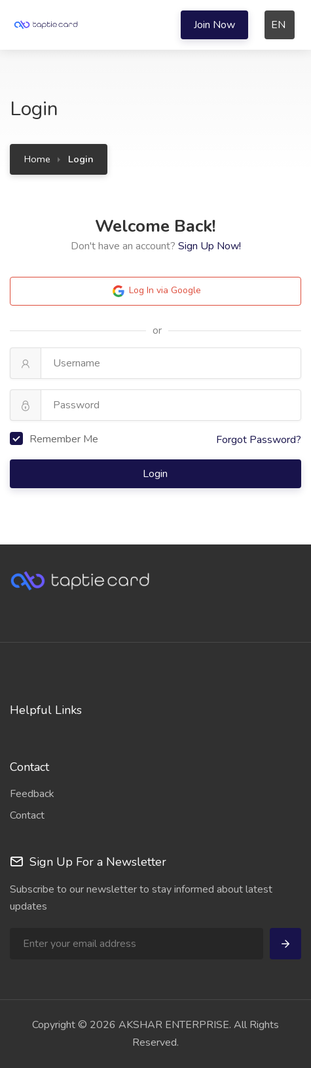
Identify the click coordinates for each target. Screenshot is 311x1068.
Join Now (214, 25)
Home (37, 159)
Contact (27, 815)
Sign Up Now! (209, 246)
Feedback (32, 794)
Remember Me (54, 439)
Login (156, 474)
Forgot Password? (258, 440)
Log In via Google (156, 291)
